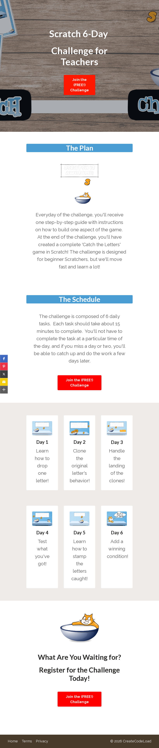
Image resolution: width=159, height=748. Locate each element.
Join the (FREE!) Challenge (79, 85)
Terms (27, 741)
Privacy (42, 741)
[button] (4, 358)
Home (13, 741)
